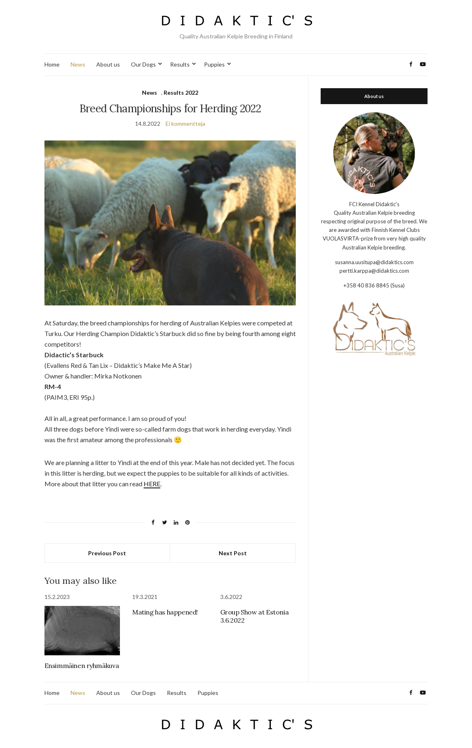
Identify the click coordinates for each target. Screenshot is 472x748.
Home (52, 64)
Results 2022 (181, 92)
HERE (152, 484)
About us (108, 64)
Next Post (233, 553)
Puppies (214, 64)
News (78, 64)
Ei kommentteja (185, 123)
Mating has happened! (165, 612)
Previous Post (107, 553)
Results (180, 64)
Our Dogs (143, 64)
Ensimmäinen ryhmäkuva (81, 665)
